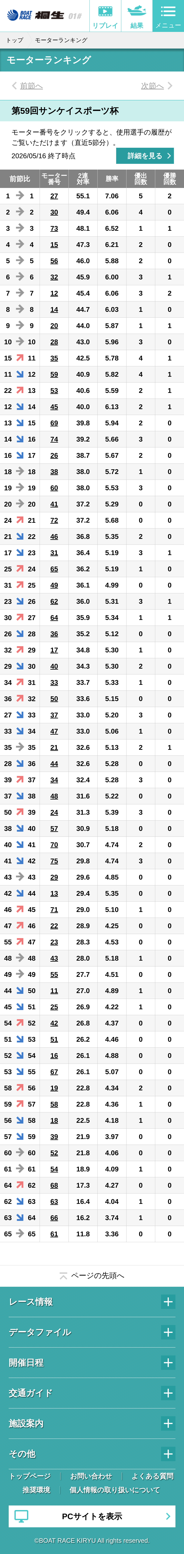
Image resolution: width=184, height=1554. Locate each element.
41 (54, 504)
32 (54, 277)
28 (54, 342)
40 (54, 666)
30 (54, 212)
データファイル (40, 1332)
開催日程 (26, 1362)
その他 (22, 1454)
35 (54, 358)
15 (54, 244)
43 (54, 958)
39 (54, 1136)
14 (54, 309)
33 (54, 682)
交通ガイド (31, 1393)
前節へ (31, 86)
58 (54, 1104)
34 (54, 780)
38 (54, 471)
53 (54, 390)
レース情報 (31, 1302)
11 (54, 990)
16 (54, 1055)
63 (54, 1201)
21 (54, 747)
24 (54, 812)
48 (54, 796)
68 (54, 1185)
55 (54, 974)
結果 (136, 25)
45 (54, 407)
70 (54, 845)
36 (54, 634)
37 (54, 715)
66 (54, 1217)
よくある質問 (152, 1476)
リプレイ (105, 25)
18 (54, 1120)
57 (54, 828)
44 (54, 763)
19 (54, 1088)
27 (54, 196)
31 (54, 552)
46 (54, 536)
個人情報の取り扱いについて (115, 1490)
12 (54, 293)
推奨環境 (36, 1490)
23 (54, 942)
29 (54, 877)
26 (54, 455)
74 (54, 439)
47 (54, 731)
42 (54, 1023)
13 (54, 893)
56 (54, 261)
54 (54, 1169)
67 (54, 1072)
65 (54, 569)
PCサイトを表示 (92, 1516)
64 (54, 617)
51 (54, 1039)
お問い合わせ (91, 1476)
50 (54, 698)
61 (54, 1234)
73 (54, 228)
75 (54, 861)
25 (54, 1007)
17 (54, 650)
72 (54, 520)
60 (54, 488)
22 (54, 926)
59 (54, 374)
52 (54, 1153)
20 (54, 325)
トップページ (30, 1476)
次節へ (152, 86)
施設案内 (26, 1423)
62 (54, 601)
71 (54, 909)
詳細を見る (145, 156)
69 (54, 423)
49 (54, 585)
